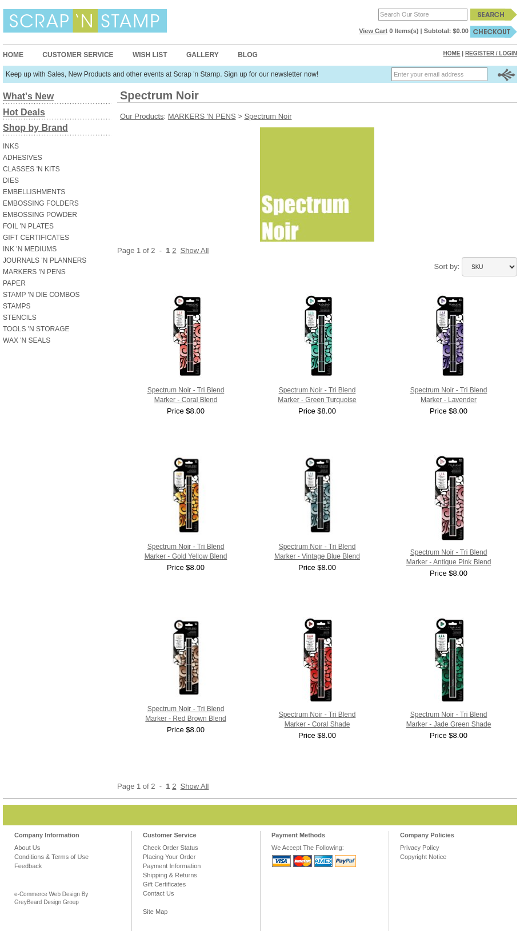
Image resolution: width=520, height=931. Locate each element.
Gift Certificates (164, 884)
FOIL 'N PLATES (28, 226)
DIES (11, 180)
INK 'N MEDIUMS (30, 249)
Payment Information (172, 865)
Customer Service (77, 55)
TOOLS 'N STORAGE (36, 329)
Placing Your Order (169, 856)
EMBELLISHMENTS (34, 192)
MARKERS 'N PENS (34, 272)
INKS (11, 146)
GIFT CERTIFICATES (36, 238)
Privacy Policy (419, 847)
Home (13, 55)
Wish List (150, 55)
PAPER (14, 283)
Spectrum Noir (267, 116)
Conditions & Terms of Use (51, 856)
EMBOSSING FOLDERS (41, 203)
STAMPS (16, 306)
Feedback (28, 865)
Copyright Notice (423, 856)
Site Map (155, 911)
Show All (195, 250)
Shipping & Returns (170, 875)
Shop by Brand (35, 128)
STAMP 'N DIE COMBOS (41, 295)
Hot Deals (24, 112)
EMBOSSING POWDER (40, 215)
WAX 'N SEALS (26, 340)
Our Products (142, 116)
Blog (248, 55)
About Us (27, 847)
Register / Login (491, 53)
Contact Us (158, 893)
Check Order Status (170, 847)
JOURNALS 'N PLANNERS (44, 260)
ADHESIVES (22, 158)
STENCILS (20, 318)
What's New (28, 96)
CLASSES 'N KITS (31, 169)
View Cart (373, 30)
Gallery (202, 55)
